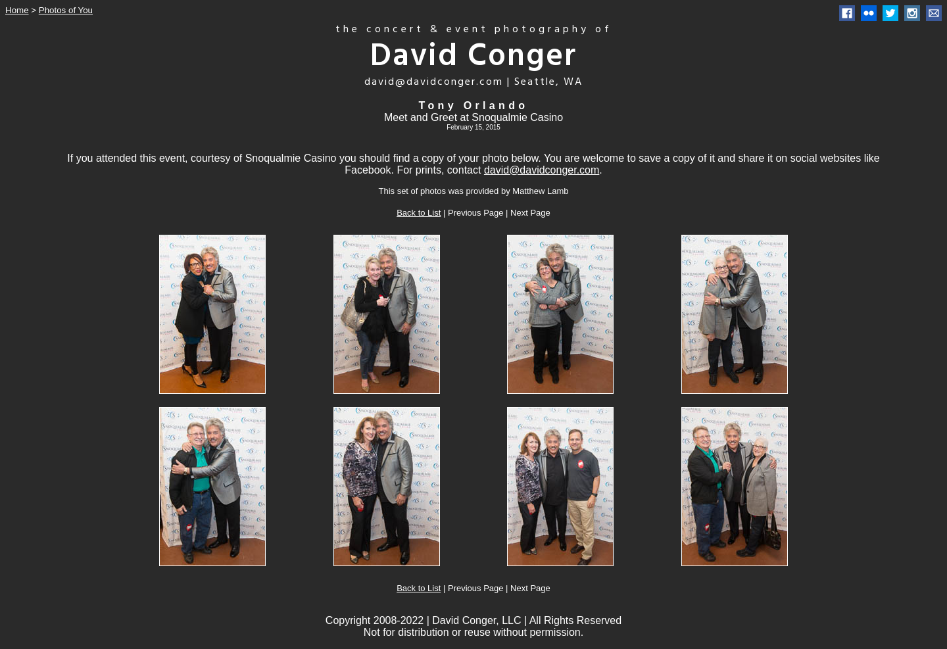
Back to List (419, 213)
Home (17, 10)
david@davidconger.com (541, 170)
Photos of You (66, 10)
